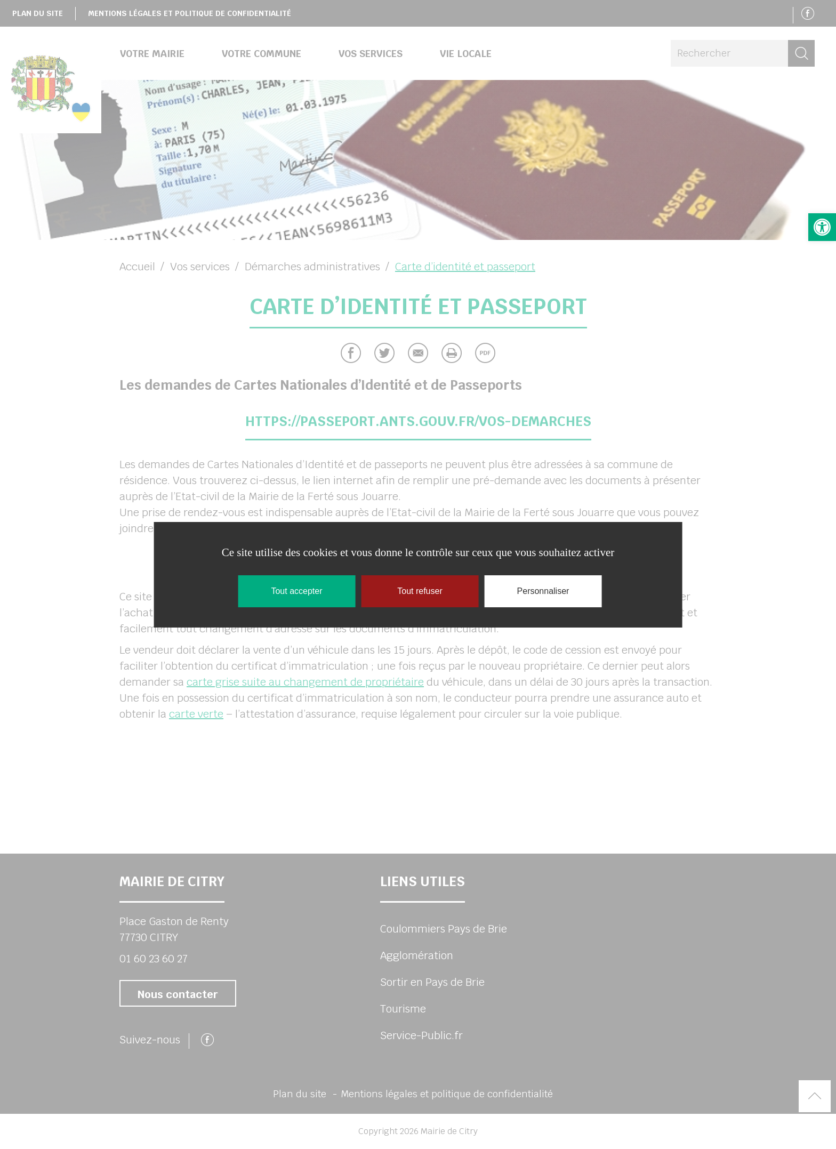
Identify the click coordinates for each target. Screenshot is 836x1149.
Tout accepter (296, 591)
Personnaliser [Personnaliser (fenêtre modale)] (543, 591)
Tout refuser (419, 591)
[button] (822, 227)
